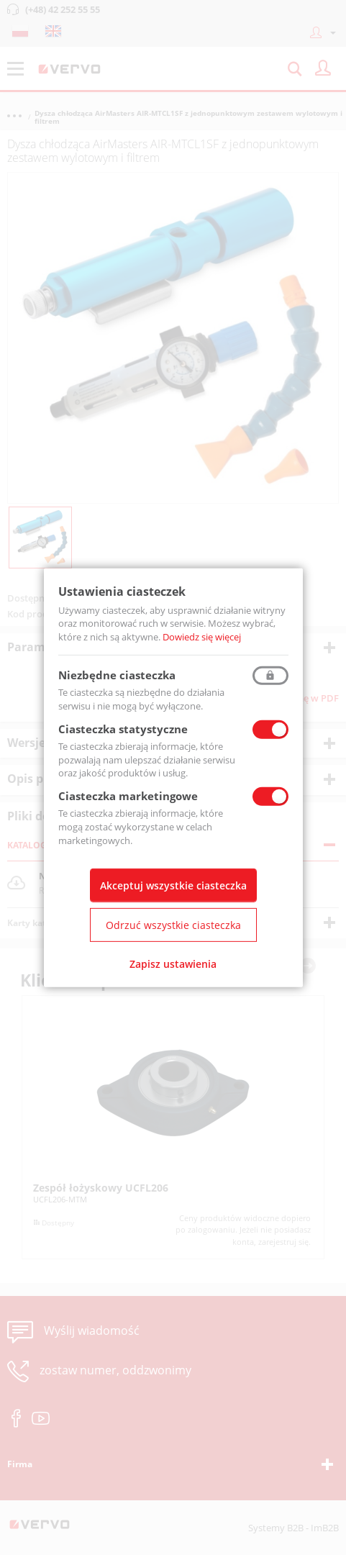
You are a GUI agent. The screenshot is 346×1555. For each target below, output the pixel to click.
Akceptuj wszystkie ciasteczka (173, 885)
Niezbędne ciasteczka (117, 675)
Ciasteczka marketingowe (128, 796)
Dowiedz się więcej (202, 636)
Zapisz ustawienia (173, 964)
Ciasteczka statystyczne (123, 729)
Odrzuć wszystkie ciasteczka (173, 925)
